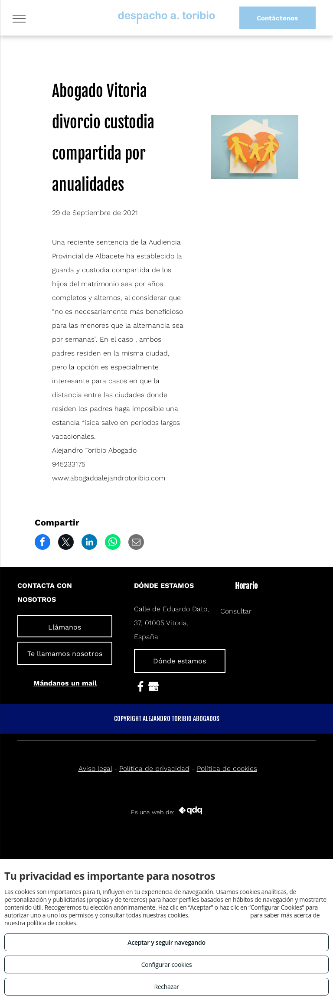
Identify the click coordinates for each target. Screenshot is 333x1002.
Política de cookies (227, 768)
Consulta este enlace (219, 915)
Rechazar (166, 986)
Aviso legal (95, 768)
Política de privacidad (154, 768)
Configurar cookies (166, 964)
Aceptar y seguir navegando (166, 942)
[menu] (19, 18)
